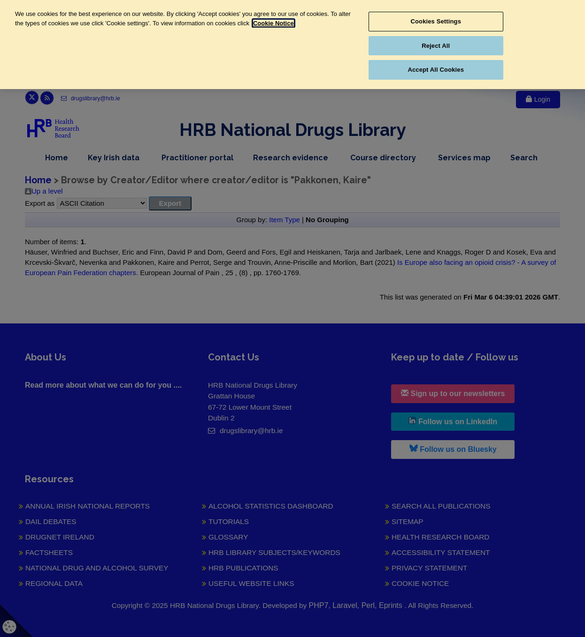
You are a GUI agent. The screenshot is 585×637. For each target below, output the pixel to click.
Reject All (436, 45)
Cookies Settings (435, 21)
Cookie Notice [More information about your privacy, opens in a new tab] (273, 23)
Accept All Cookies (436, 69)
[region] (292, 44)
